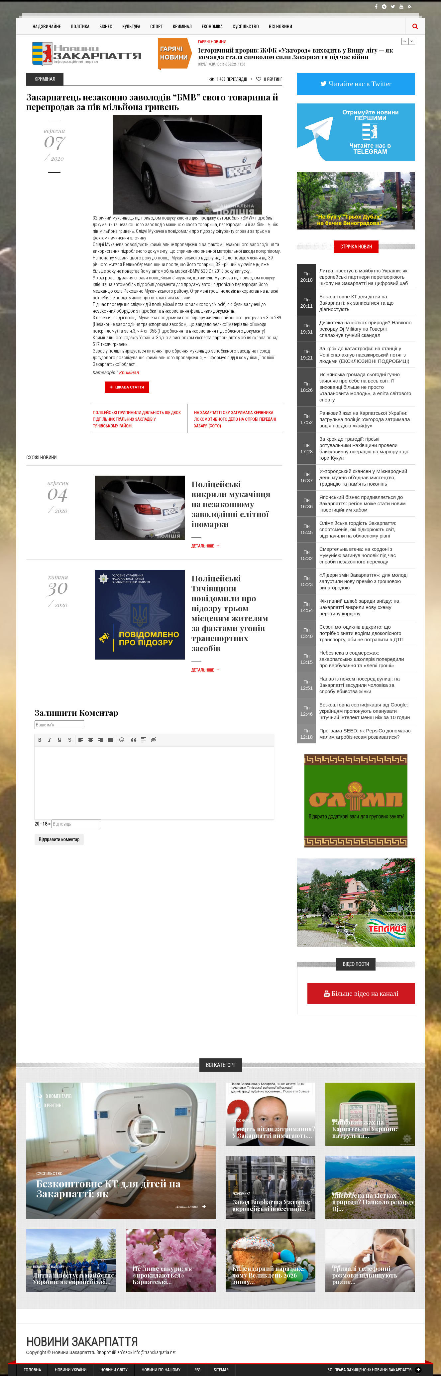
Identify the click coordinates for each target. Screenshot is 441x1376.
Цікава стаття (127, 387)
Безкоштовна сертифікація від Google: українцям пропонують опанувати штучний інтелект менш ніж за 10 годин (364, 711)
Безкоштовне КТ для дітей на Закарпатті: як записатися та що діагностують (356, 303)
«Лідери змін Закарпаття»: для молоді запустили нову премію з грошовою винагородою (363, 581)
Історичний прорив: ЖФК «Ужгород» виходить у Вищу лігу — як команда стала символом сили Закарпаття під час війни (295, 53)
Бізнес (105, 26)
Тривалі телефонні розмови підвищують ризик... (364, 1275)
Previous (404, 41)
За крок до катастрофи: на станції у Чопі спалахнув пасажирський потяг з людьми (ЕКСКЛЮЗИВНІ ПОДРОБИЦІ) (364, 355)
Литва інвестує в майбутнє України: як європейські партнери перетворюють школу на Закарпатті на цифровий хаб (363, 277)
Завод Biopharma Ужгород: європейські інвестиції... (271, 1205)
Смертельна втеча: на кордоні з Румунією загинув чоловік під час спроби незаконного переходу (357, 555)
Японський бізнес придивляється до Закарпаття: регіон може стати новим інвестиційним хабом (362, 503)
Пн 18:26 (306, 387)
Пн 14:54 (306, 607)
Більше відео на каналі (364, 993)
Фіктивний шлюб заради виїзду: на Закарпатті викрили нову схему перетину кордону (359, 607)
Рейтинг (269, 79)
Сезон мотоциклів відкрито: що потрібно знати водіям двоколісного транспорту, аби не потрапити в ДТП (361, 633)
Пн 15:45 (306, 529)
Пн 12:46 (306, 711)
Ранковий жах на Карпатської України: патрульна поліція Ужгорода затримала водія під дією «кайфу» (364, 419)
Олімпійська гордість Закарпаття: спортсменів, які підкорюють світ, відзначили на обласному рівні (357, 529)
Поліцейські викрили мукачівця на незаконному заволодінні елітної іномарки (231, 504)
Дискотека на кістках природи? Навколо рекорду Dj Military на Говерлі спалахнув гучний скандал (365, 329)
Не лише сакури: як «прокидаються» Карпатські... (162, 1275)
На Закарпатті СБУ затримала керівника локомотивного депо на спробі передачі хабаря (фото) (235, 419)
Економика (241, 1194)
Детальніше (205, 546)
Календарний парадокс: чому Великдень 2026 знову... (268, 1275)
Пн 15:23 (306, 581)
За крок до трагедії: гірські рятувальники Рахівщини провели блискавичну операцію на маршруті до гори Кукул (363, 448)
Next (411, 41)
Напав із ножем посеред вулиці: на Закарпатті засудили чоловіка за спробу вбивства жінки (359, 685)
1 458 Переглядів (228, 79)
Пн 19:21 (306, 355)
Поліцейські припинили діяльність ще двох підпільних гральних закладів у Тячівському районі (136, 419)
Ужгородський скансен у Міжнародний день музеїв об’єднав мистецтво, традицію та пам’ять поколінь (363, 477)
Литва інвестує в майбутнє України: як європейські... (73, 1278)
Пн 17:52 (306, 419)
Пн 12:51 (306, 685)
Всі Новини (280, 26)
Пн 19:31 (306, 329)
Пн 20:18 (306, 277)
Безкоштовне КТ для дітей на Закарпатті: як (108, 1188)
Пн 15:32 (306, 555)
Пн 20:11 (306, 303)
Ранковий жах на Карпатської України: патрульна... (364, 1129)
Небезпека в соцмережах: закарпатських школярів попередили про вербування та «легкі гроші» (361, 659)
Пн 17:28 (306, 448)
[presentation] (40, 739)
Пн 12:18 (306, 734)
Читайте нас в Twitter (359, 83)
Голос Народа (242, 1121)
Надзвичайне (47, 26)
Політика (80, 26)
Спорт (156, 26)
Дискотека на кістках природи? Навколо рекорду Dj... (373, 1202)
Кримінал (182, 26)
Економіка (212, 26)
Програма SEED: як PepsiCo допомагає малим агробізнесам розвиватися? (365, 734)
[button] (40, 740)
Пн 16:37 (306, 477)
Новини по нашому (48, 1267)
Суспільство (246, 26)
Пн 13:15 (306, 659)
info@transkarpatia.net (154, 1352)
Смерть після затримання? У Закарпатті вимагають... (273, 1132)
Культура (131, 26)
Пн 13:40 (306, 633)
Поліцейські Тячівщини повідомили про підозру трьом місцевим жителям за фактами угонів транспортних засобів (229, 613)
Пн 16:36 (306, 503)
